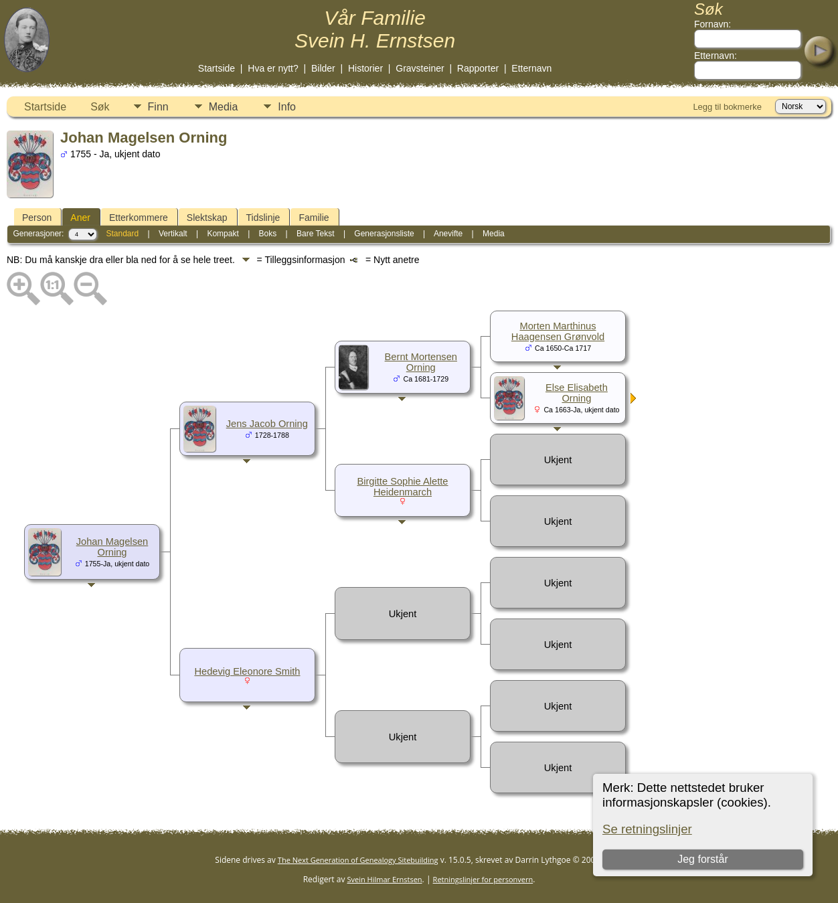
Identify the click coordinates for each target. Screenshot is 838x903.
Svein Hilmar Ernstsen (384, 879)
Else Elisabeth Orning (577, 393)
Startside (216, 68)
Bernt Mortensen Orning (421, 362)
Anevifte (448, 233)
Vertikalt (173, 233)
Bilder (323, 68)
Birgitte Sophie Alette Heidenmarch (402, 486)
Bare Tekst (315, 233)
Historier (365, 68)
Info (287, 106)
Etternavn (531, 68)
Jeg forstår (703, 859)
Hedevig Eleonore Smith (247, 671)
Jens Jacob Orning (267, 423)
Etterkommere (138, 217)
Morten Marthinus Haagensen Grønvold (557, 331)
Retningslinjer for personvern (483, 879)
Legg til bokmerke (727, 107)
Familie (314, 217)
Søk (99, 106)
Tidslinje (263, 217)
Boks (268, 233)
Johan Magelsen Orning (112, 547)
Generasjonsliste (384, 233)
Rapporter (478, 68)
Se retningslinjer (647, 829)
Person (37, 217)
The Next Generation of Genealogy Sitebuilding (358, 860)
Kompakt (222, 233)
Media (223, 106)
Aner (80, 217)
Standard (122, 233)
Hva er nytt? (273, 68)
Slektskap (207, 217)
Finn (158, 106)
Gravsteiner (420, 68)
